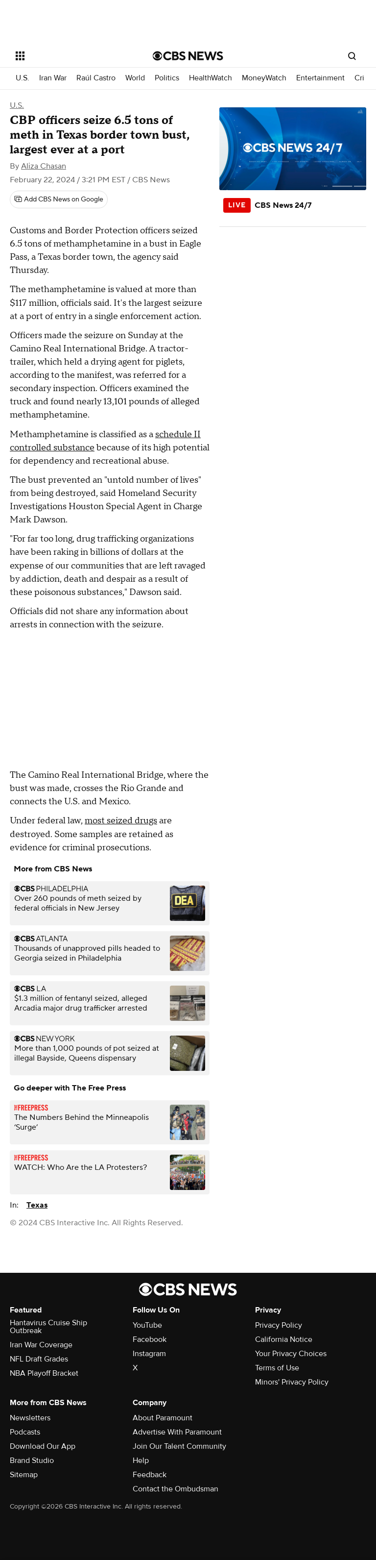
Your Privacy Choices (291, 1354)
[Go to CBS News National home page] (188, 56)
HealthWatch (210, 78)
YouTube (147, 1325)
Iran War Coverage (41, 1345)
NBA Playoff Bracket (44, 1373)
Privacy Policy (278, 1325)
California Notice (283, 1339)
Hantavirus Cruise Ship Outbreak (48, 1327)
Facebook (149, 1339)
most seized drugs (121, 820)
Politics (167, 78)
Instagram (149, 1354)
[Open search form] (352, 55)
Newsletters (30, 1418)
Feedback (149, 1475)
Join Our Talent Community (179, 1446)
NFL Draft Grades (39, 1359)
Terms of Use (277, 1368)
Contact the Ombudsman (175, 1489)
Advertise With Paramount (177, 1432)
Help (141, 1460)
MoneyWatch (264, 78)
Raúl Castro (96, 78)
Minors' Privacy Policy (292, 1382)
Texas (36, 1205)
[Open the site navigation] (73, 55)
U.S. (22, 78)
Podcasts (25, 1432)
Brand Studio (32, 1460)
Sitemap (24, 1475)
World (135, 78)
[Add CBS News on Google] (59, 199)
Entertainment (320, 78)
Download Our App (42, 1446)
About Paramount (162, 1418)
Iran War (53, 78)
